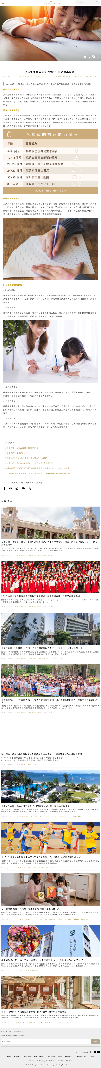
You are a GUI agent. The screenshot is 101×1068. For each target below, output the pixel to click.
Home (9, 1056)
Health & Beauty (25, 919)
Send (95, 1041)
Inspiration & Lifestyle (26, 816)
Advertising (69, 1060)
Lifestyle (69, 816)
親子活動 (77, 816)
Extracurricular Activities (40, 555)
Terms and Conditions (55, 1060)
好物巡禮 (76, 919)
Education (21, 555)
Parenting (61, 77)
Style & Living (56, 816)
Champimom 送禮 (64, 919)
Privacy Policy (40, 1060)
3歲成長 (30, 483)
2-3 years (51, 77)
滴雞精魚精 (85, 919)
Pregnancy (24, 77)
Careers (30, 1060)
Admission (58, 659)
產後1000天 (17, 483)
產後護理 (52, 919)
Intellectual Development (79, 77)
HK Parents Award (80, 1056)
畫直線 (39, 483)
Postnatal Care (37, 77)
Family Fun (43, 816)
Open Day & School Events (40, 659)
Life (45, 919)
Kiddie (92, 1056)
